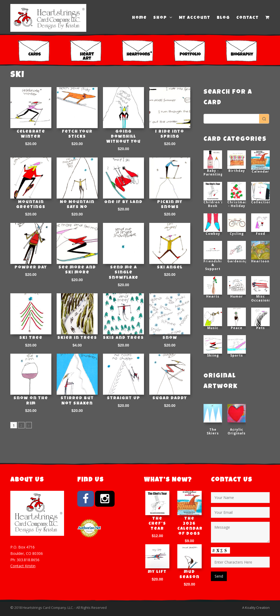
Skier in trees (77, 338)
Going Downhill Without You (123, 137)
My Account (194, 18)
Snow (169, 338)
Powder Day (31, 268)
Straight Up (123, 398)
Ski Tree (31, 338)
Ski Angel (170, 268)
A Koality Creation (256, 607)
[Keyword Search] (231, 118)
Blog (223, 18)
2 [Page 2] (21, 425)
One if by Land (123, 202)
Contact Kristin (22, 565)
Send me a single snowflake (123, 273)
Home (139, 18)
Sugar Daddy (169, 398)
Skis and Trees (123, 338)
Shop (163, 17)
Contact (247, 18)
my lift (157, 572)
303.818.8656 (28, 559)
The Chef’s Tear (157, 524)
